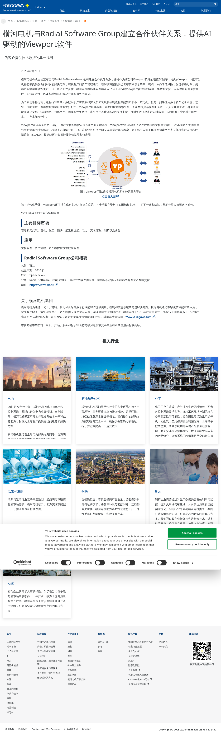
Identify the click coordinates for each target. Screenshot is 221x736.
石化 (11, 583)
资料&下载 (103, 642)
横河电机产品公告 (76, 679)
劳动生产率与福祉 (46, 642)
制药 (158, 491)
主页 (11, 21)
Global (167, 4)
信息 (70, 642)
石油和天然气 (91, 398)
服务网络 (72, 675)
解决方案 (85, 10)
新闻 (35, 21)
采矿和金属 (12, 675)
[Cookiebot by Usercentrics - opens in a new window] (22, 729)
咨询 (70, 656)
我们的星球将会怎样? (139, 642)
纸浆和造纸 (16, 491)
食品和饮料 (12, 689)
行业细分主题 (135, 647)
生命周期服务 (74, 665)
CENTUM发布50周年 (138, 679)
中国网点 (163, 642)
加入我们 (156, 4)
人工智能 (132, 670)
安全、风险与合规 (46, 647)
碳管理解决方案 (45, 678)
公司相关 (55, 21)
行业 (62, 10)
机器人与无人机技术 (138, 675)
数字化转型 (134, 665)
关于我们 (144, 4)
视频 (100, 651)
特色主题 (160, 10)
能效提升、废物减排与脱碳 (49, 662)
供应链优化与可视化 (47, 668)
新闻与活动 (131, 4)
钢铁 (84, 491)
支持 (183, 10)
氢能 (9, 670)
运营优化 (41, 656)
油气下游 (11, 647)
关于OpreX (134, 651)
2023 (44, 21)
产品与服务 (111, 10)
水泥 (9, 679)
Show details (181, 729)
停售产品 (72, 684)
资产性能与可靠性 (46, 651)
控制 (70, 647)
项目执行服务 (74, 661)
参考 (100, 647)
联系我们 (206, 10)
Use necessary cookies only (192, 710)
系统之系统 (134, 656)
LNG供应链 (12, 651)
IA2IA (131, 661)
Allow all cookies (192, 699)
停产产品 (163, 647)
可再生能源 (12, 665)
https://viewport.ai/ (43, 285)
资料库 (136, 10)
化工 (158, 398)
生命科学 (72, 670)
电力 (11, 398)
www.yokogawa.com (140, 317)
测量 (70, 651)
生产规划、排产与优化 (48, 673)
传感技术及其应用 (137, 684)
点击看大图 (110, 196)
